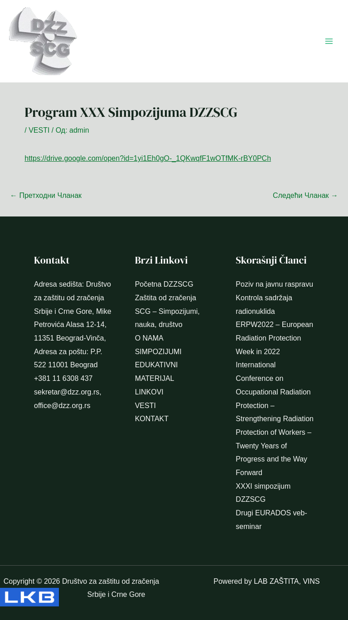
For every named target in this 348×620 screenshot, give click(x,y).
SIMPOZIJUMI (158, 352)
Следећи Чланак (305, 195)
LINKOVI (149, 392)
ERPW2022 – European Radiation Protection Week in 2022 (274, 338)
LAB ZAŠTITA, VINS (287, 581)
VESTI (39, 130)
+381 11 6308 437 (63, 378)
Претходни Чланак (46, 195)
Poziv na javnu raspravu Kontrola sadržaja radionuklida (274, 297)
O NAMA (149, 338)
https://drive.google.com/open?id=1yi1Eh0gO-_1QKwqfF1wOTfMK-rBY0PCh (147, 158)
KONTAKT (152, 419)
